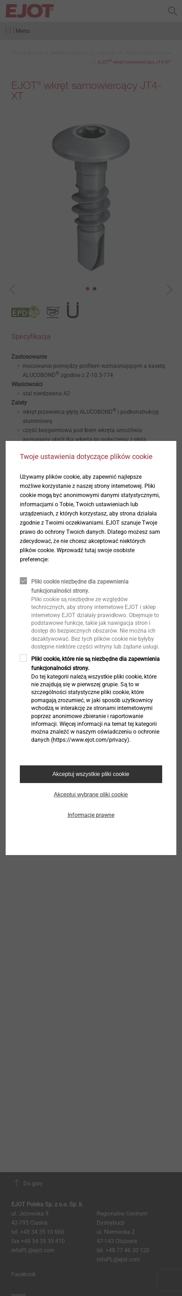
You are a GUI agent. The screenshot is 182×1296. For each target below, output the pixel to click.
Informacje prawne (91, 815)
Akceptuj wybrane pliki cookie (91, 795)
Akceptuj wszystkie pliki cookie (90, 774)
